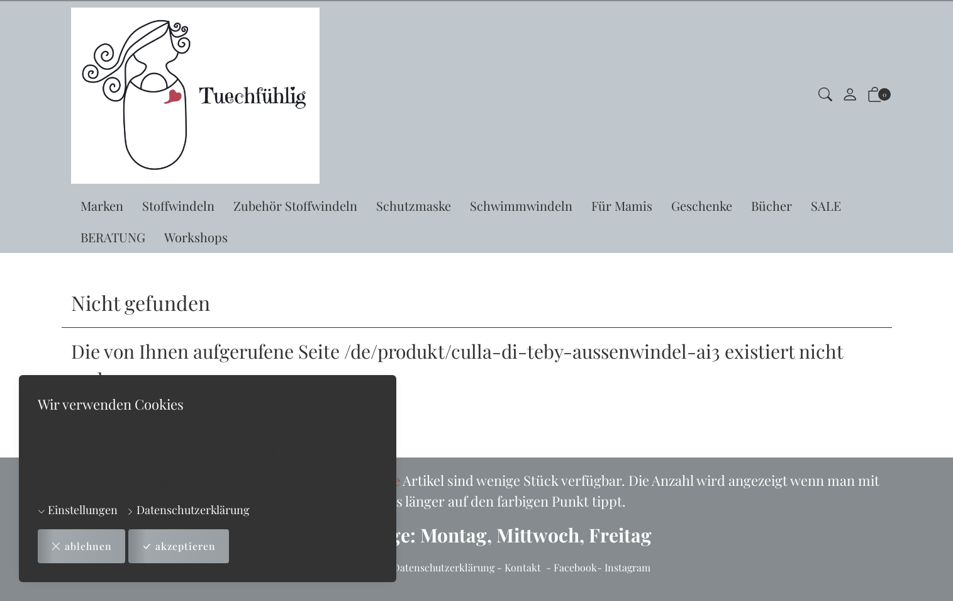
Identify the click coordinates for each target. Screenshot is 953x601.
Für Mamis (621, 205)
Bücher (771, 205)
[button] (825, 95)
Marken (102, 205)
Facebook (575, 567)
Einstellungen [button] (78, 509)
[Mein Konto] (850, 95)
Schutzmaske (413, 205)
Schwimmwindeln (521, 205)
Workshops (196, 236)
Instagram (627, 567)
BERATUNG (113, 236)
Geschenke (701, 205)
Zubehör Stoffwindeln (295, 205)
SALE (826, 205)
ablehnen (82, 546)
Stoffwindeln (178, 205)
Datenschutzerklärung (188, 509)
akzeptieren (179, 546)
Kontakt (522, 567)
